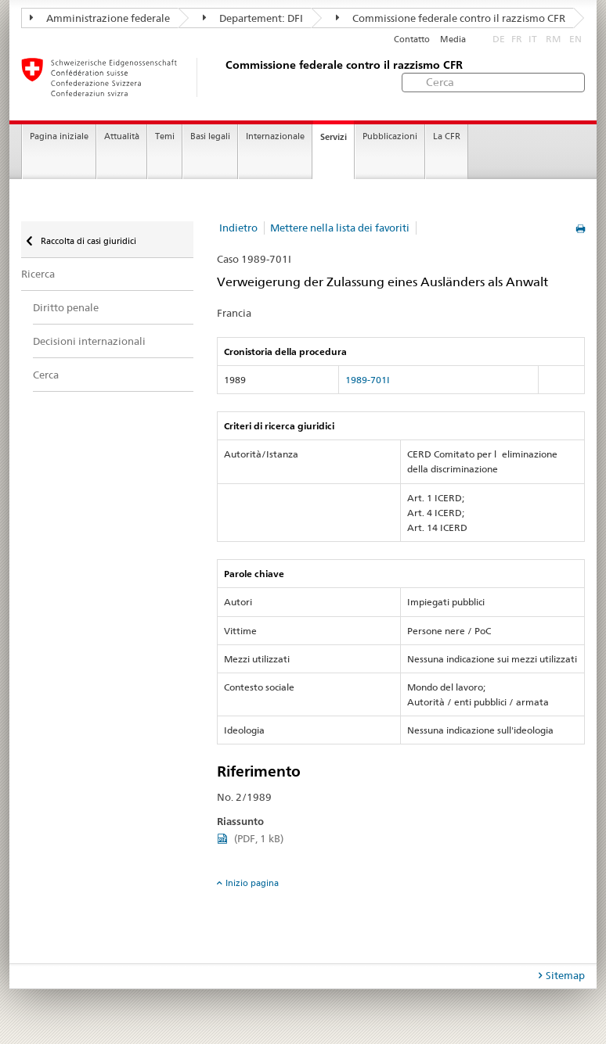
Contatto (412, 39)
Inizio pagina (252, 882)
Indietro (238, 227)
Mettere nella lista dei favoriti (339, 227)
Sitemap (565, 975)
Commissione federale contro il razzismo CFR (450, 18)
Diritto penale (66, 307)
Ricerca (38, 273)
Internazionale (275, 136)
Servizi (333, 136)
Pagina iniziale (59, 136)
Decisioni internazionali (89, 341)
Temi (165, 136)
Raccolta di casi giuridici (87, 240)
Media (453, 39)
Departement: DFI (253, 18)
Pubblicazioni (390, 136)
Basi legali (210, 136)
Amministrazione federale (100, 18)
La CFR (446, 136)
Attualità (121, 136)
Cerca (46, 374)
